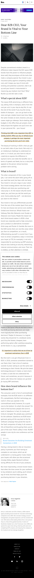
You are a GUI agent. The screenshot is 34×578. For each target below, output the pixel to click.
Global (5, 38)
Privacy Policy (17, 553)
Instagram (22, 561)
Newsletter (17, 546)
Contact (17, 548)
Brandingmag (2, 2)
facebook (14, 557)
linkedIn (17, 561)
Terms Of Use (17, 551)
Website (13, 507)
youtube (12, 561)
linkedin (13, 505)
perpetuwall (23, 2)
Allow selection (17, 316)
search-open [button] (27, 2)
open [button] (31, 2)
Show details (24, 306)
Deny (17, 321)
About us (17, 544)
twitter (13, 503)
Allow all (17, 311)
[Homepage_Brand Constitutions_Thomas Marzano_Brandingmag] (17, 10)
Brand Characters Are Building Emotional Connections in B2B (17, 441)
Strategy (6, 36)
